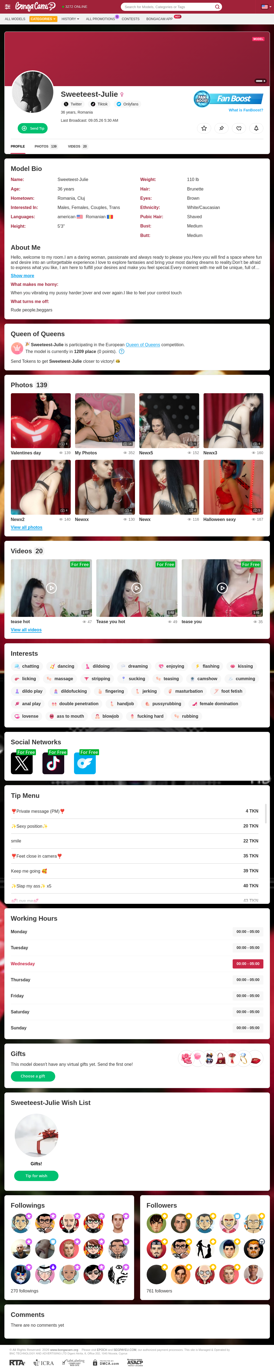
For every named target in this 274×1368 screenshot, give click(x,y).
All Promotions (102, 18)
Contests (131, 19)
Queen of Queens (143, 344)
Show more (22, 275)
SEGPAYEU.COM (124, 1349)
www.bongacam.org (64, 1349)
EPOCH (102, 1349)
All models (15, 19)
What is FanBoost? (246, 110)
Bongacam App (161, 18)
